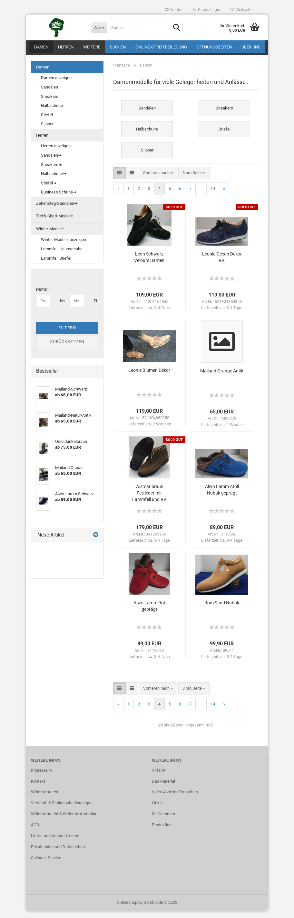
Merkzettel (241, 9)
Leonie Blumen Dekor (149, 377)
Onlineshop (127, 909)
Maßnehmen (163, 821)
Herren (66, 47)
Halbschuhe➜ (53, 180)
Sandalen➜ (51, 162)
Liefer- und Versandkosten (55, 842)
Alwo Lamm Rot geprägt (149, 613)
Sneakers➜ (51, 171)
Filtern (67, 334)
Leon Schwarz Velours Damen (149, 264)
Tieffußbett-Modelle (54, 223)
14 (213, 195)
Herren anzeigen (56, 153)
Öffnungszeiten (214, 47)
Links (157, 810)
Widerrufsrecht (44, 799)
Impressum (41, 777)
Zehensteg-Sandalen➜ (57, 210)
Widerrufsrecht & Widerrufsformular (63, 821)
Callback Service (46, 864)
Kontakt (38, 788)
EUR (96, 308)
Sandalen (49, 94)
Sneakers (49, 103)
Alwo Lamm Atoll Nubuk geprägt (222, 497)
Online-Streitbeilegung (161, 47)
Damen (41, 47)
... (201, 195)
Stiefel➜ (48, 190)
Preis (41, 297)
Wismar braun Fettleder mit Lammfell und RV (149, 500)
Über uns (250, 47)
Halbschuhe (52, 112)
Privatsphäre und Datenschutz (58, 853)
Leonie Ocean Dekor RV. (222, 264)
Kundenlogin (206, 9)
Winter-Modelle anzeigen (63, 247)
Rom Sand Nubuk (221, 609)
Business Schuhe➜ (58, 199)
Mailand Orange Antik (221, 378)
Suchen (118, 47)
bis (62, 308)
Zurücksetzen (67, 348)
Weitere (91, 47)
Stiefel (47, 122)
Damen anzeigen (56, 85)
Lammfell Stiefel (56, 265)
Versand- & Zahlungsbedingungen (62, 810)
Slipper (47, 131)
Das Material (163, 788)
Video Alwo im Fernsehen (175, 799)
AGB (35, 831)
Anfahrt (174, 9)
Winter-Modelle (50, 236)
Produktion (162, 831)
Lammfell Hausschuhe (62, 256)
